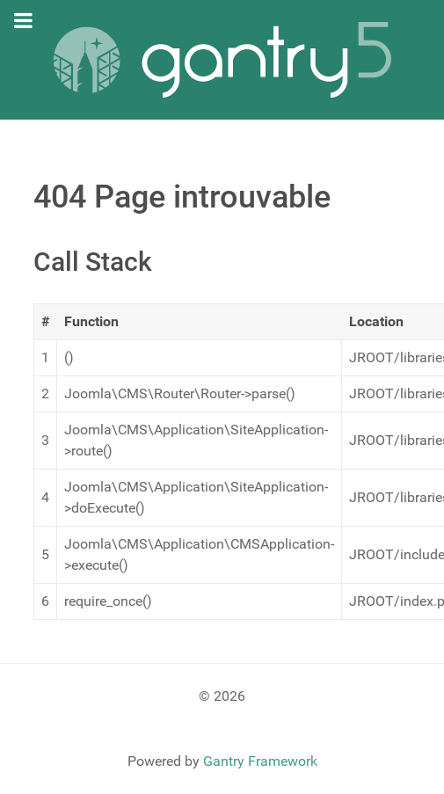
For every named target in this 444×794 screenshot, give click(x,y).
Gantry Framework (260, 761)
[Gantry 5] (222, 60)
